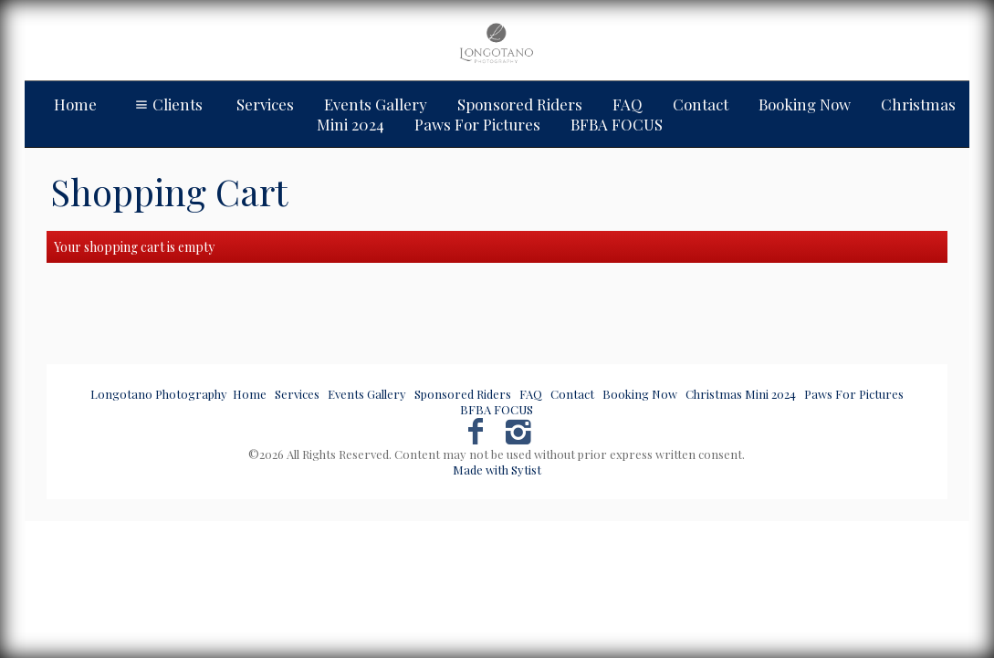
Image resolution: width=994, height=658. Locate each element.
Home (75, 104)
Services (265, 104)
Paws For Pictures (854, 394)
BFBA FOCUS (496, 409)
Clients (167, 104)
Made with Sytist (497, 469)
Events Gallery (375, 104)
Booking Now (805, 104)
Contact (700, 104)
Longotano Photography (158, 394)
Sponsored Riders (519, 104)
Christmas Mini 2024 (740, 394)
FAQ (627, 104)
